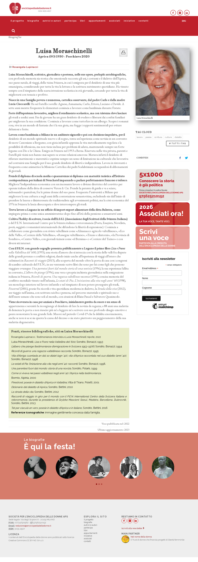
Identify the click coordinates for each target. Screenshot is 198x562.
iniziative (129, 21)
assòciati (114, 21)
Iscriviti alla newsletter (132, 528)
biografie (33, 21)
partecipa (70, 21)
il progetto (17, 21)
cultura (168, 137)
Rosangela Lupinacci (25, 67)
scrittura (158, 137)
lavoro (140, 137)
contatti (143, 21)
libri (82, 21)
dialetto (178, 137)
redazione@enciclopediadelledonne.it (33, 526)
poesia (148, 137)
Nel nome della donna (141, 537)
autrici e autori (52, 21)
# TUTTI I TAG (177, 143)
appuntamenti (97, 21)
